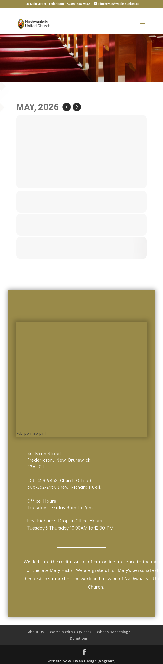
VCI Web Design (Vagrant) (91, 660)
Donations (79, 638)
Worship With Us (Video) (70, 631)
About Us (36, 631)
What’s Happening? (113, 631)
